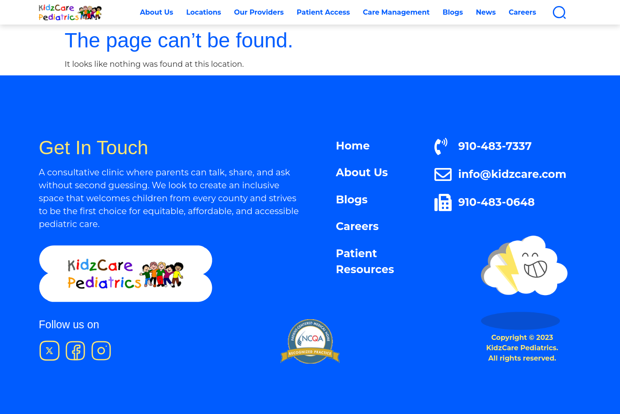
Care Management (396, 12)
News (486, 12)
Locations (203, 12)
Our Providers (259, 12)
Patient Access (323, 12)
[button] (559, 12)
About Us (156, 12)
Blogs (453, 12)
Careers (522, 12)
